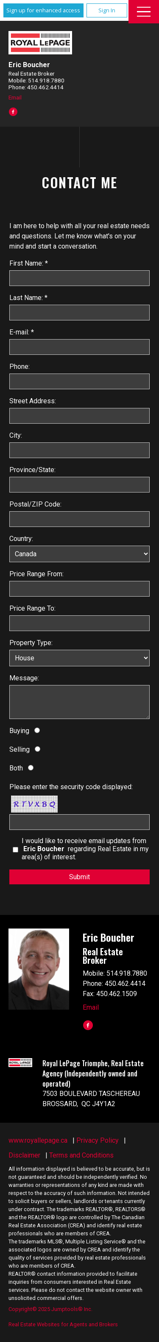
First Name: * (28, 263)
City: (15, 435)
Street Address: (32, 401)
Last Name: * (28, 298)
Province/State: (32, 470)
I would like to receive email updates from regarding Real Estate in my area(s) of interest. (85, 849)
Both (16, 768)
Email (15, 97)
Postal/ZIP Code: (35, 504)
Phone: (19, 366)
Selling (19, 749)
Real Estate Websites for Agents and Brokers (63, 1324)
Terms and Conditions (81, 1155)
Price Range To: (32, 608)
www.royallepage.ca (37, 1140)
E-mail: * (21, 332)
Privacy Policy (97, 1140)
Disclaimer (24, 1155)
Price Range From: (36, 574)
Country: (21, 539)
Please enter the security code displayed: (71, 787)
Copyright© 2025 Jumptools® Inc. (50, 1309)
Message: (24, 678)
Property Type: (31, 643)
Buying (19, 731)
